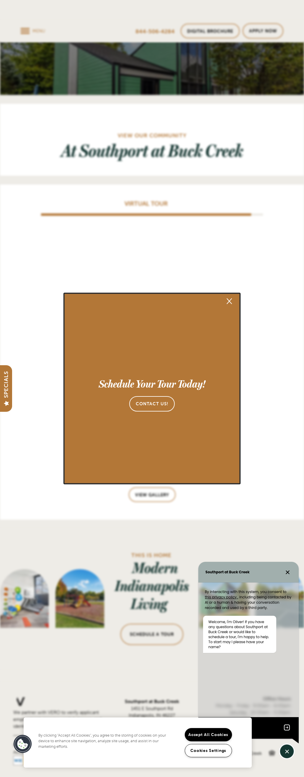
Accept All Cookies (208, 734)
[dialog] (152, 388)
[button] (152, 403)
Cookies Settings (208, 750)
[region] (138, 742)
